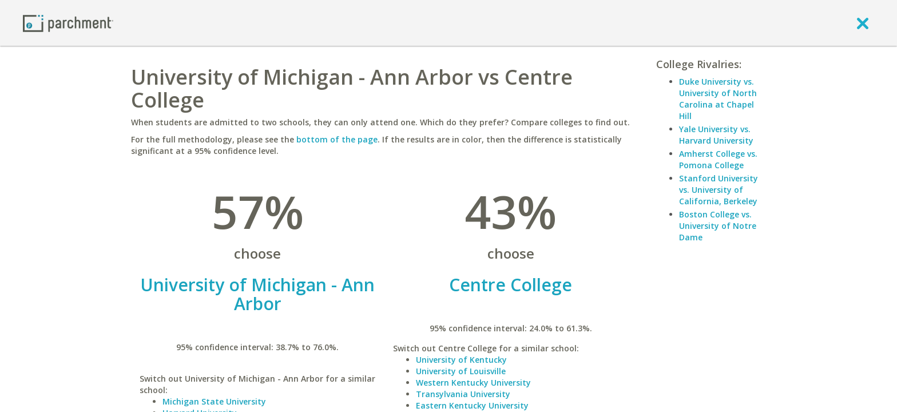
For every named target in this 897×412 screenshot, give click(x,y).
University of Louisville (461, 371)
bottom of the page (337, 139)
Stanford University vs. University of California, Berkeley (718, 190)
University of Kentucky (461, 359)
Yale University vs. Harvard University (716, 135)
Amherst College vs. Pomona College (718, 159)
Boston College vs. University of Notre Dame (717, 226)
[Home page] (68, 22)
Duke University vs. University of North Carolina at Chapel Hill (718, 98)
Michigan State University (214, 401)
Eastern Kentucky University (472, 405)
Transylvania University (463, 394)
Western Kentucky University (473, 382)
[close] (862, 23)
